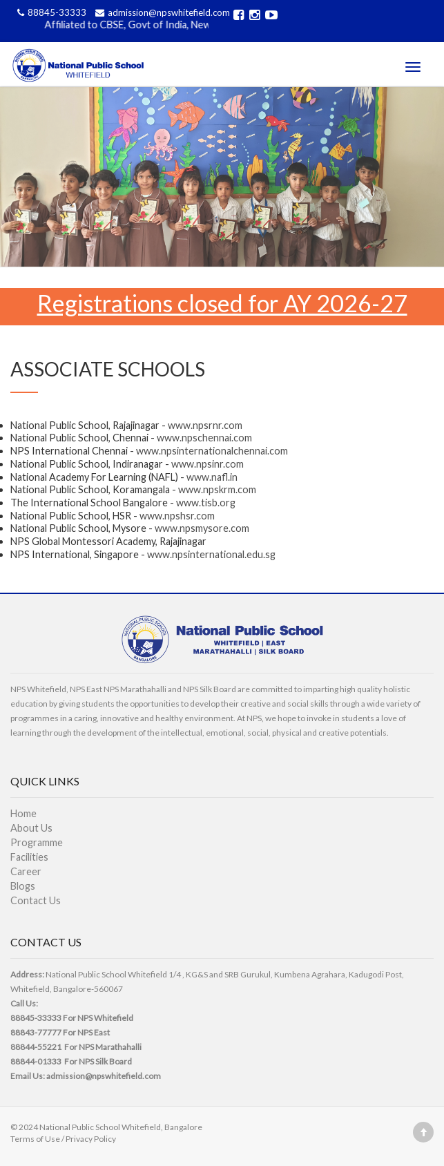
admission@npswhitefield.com (161, 12)
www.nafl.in (212, 477)
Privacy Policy (91, 1139)
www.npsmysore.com (202, 528)
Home (23, 813)
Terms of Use (35, 1139)
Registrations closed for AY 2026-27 (222, 303)
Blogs (22, 886)
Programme (36, 842)
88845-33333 (51, 12)
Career (25, 871)
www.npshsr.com (177, 516)
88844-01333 (35, 1061)
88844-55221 (35, 1047)
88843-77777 (35, 1032)
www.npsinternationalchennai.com (212, 451)
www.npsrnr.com (205, 425)
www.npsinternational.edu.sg (211, 554)
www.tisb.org (205, 502)
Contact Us (35, 900)
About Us (31, 828)
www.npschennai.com (204, 437)
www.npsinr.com (207, 464)
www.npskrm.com (217, 489)
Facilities (29, 857)
